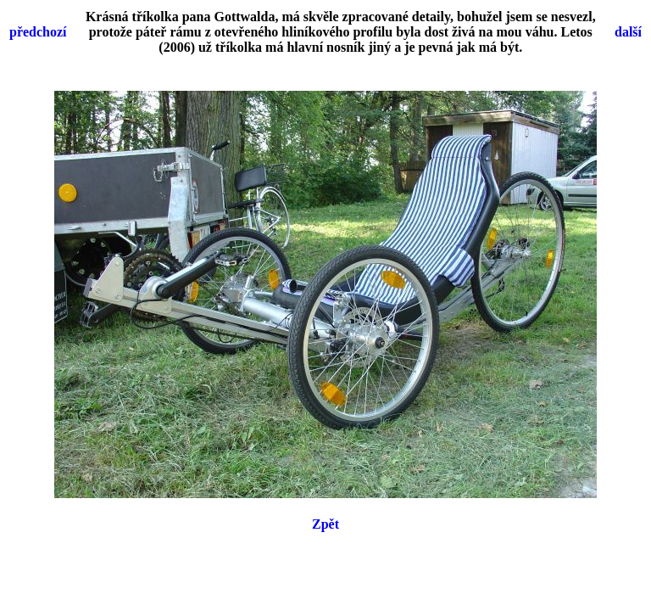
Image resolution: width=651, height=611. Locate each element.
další (628, 32)
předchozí (38, 32)
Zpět (325, 524)
